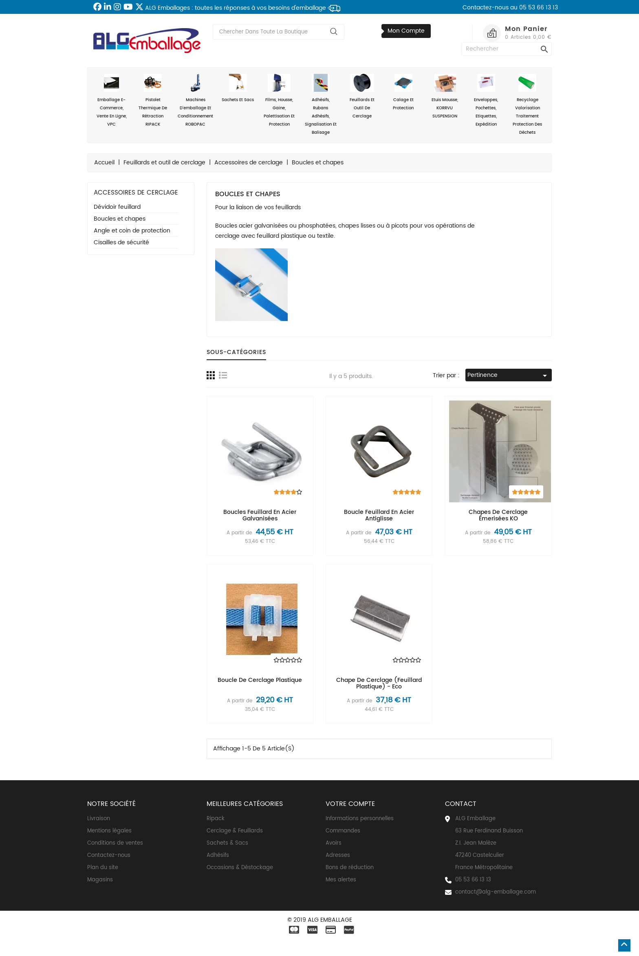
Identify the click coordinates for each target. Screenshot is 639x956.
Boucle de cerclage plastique (260, 680)
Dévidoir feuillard (117, 207)
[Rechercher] (506, 49)
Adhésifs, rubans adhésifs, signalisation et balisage (320, 105)
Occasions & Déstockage (240, 867)
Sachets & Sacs (227, 843)
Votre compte (350, 804)
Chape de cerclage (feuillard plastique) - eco (379, 683)
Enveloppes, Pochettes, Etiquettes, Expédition (486, 101)
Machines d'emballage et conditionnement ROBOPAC (195, 101)
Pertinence (508, 375)
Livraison (98, 818)
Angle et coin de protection (132, 231)
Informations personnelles (360, 818)
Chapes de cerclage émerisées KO (498, 515)
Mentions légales (109, 831)
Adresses (338, 855)
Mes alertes (341, 880)
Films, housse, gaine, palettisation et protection (279, 101)
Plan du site (102, 867)
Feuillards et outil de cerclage (362, 97)
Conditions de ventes (115, 843)
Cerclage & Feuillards (235, 831)
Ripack (216, 818)
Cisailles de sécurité (121, 243)
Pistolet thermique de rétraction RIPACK (153, 101)
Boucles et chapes (119, 219)
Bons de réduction (350, 867)
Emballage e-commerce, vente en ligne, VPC (111, 101)
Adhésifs (218, 855)
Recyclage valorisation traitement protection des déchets (527, 105)
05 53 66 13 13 (473, 880)
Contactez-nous (108, 855)
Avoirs (334, 843)
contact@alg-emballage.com (495, 892)
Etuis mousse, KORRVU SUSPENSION (445, 97)
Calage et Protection (403, 92)
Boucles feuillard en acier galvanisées (259, 515)
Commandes (343, 831)
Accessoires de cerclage (136, 193)
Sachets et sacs (238, 88)
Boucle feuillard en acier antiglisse (379, 515)
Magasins (100, 880)
